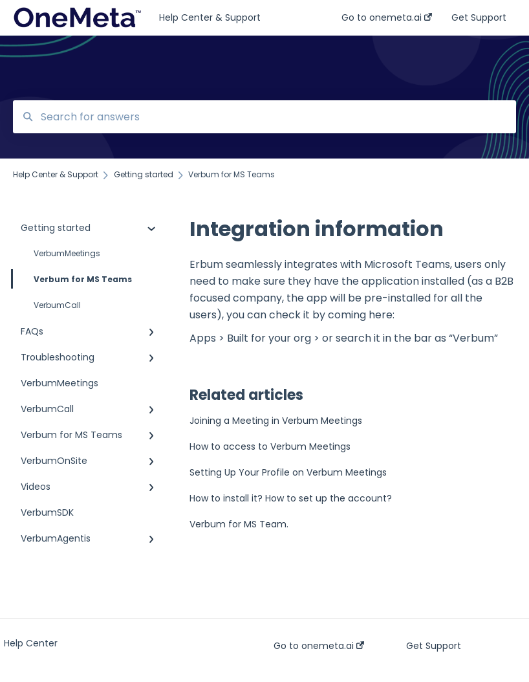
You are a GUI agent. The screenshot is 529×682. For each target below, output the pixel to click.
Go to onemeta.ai (319, 646)
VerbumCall (57, 305)
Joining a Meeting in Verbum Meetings (275, 420)
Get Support (433, 646)
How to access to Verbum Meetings (270, 446)
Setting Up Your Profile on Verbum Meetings (288, 472)
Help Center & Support (210, 17)
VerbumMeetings (67, 253)
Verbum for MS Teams (72, 279)
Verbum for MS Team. (238, 524)
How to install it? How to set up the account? (290, 498)
